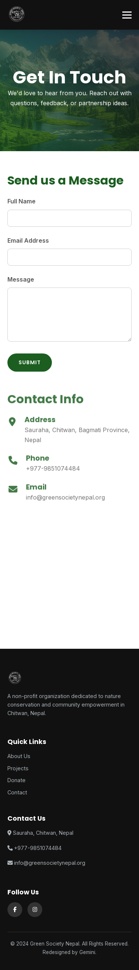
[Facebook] (14, 909)
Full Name (21, 201)
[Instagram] (34, 909)
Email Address (28, 240)
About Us (18, 756)
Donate (16, 780)
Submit (30, 362)
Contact (17, 792)
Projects (18, 768)
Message (20, 279)
